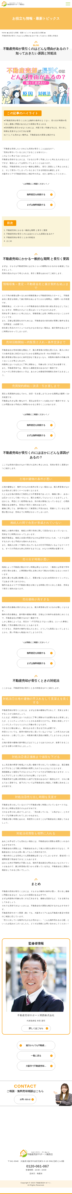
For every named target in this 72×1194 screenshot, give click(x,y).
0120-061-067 (37, 1166)
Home (4, 33)
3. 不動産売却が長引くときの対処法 (19, 237)
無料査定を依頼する (36, 194)
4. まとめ (8, 241)
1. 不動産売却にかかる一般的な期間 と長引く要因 (25, 230)
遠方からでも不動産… (36, 1045)
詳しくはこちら (36, 1028)
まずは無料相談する (36, 205)
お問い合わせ (25, 1099)
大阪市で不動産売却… (36, 1066)
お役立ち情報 (39, 33)
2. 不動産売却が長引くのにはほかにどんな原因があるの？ (29, 234)
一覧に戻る (36, 1056)
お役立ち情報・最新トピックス (20, 33)
